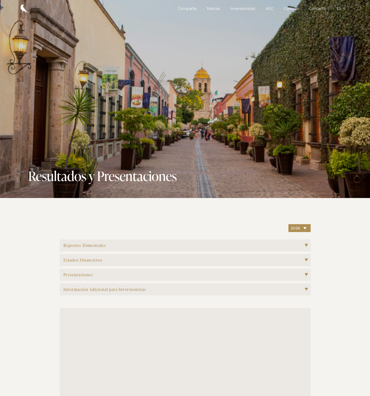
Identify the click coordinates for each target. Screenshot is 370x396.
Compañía (187, 8)
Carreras (291, 8)
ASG (270, 8)
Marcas (213, 8)
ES (339, 8)
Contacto (317, 8)
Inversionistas (242, 8)
